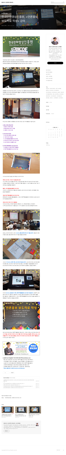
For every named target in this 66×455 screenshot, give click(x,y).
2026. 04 (55, 127)
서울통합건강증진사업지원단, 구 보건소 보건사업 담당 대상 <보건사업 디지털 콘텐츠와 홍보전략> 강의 (18, 380)
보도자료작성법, (48, 92)
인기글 (50, 102)
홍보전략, (47, 90)
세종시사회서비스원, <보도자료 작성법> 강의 (10, 384)
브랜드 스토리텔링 (49, 76)
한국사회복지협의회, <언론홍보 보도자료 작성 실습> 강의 (13, 387)
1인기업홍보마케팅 (49, 80)
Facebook (48, 113)
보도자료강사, (61, 97)
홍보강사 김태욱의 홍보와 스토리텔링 (8, 2)
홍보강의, (59, 92)
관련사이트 (58, 450)
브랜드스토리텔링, (58, 88)
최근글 (47, 102)
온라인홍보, (48, 97)
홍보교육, (62, 92)
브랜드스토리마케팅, (55, 94)
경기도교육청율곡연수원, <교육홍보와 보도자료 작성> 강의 (13, 383)
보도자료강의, (61, 94)
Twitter (52, 113)
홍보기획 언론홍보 (6, 377)
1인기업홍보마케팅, (49, 94)
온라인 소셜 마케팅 (49, 78)
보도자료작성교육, (54, 92)
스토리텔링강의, (55, 97)
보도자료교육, (51, 90)
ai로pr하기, (48, 88)
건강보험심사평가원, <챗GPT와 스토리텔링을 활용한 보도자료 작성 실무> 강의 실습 (17, 386)
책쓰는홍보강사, (56, 90)
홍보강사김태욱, (52, 88)
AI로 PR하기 (48, 74)
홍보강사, (51, 97)
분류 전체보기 (48, 70)
